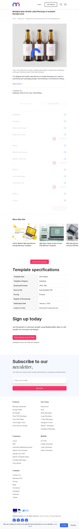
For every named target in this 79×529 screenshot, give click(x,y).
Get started (51, 4)
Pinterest (16, 494)
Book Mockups (46, 413)
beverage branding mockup (21, 72)
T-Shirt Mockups (47, 419)
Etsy (42, 410)
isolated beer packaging (55, 70)
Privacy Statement (55, 516)
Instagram (16, 491)
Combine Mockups (19, 460)
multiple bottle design (40, 70)
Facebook (16, 488)
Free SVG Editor (18, 419)
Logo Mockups (46, 416)
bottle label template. (37, 72)
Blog (14, 485)
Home (14, 18)
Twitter (15, 497)
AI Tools (44, 441)
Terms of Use (44, 516)
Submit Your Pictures (20, 450)
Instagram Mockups (48, 429)
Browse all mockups (39, 262)
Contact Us (17, 475)
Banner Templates (47, 426)
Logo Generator (46, 447)
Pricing (15, 481)
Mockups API (17, 478)
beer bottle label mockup (24, 70)
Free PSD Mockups (20, 416)
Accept (64, 525)
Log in (39, 4)
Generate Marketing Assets (22, 447)
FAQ (14, 444)
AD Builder (16, 413)
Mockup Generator (19, 407)
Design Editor (17, 410)
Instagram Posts (47, 422)
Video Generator (47, 450)
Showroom (45, 407)
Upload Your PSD (19, 454)
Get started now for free (24, 337)
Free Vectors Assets (20, 426)
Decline (73, 525)
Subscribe (39, 388)
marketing (21, 18)
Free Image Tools (19, 422)
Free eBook (17, 463)
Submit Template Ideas (21, 457)
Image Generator (47, 444)
